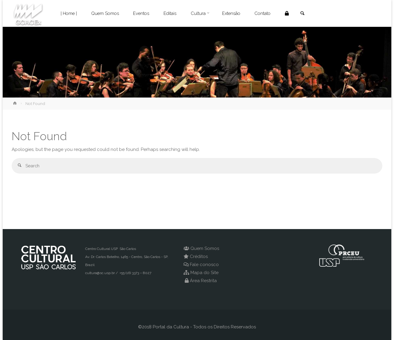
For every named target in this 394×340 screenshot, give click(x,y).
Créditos (199, 256)
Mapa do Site (204, 272)
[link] (303, 13)
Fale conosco (204, 264)
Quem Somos (204, 248)
